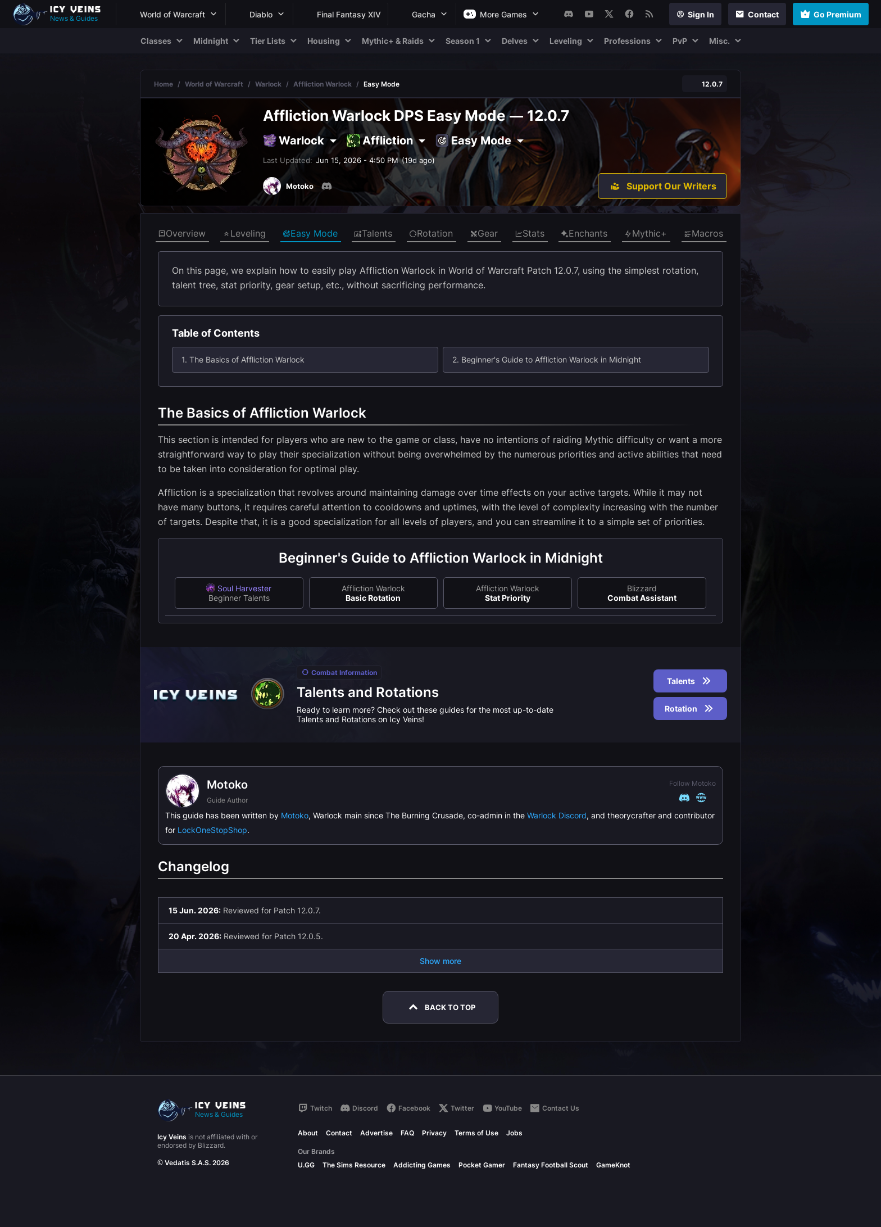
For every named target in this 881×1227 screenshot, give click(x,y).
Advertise (376, 1133)
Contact (339, 1133)
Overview (182, 234)
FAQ (407, 1133)
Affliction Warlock (322, 84)
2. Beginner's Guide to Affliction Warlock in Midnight (546, 359)
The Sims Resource (354, 1165)
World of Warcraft (214, 84)
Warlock (268, 84)
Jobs (514, 1133)
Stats (529, 234)
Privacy (434, 1133)
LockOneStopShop (212, 830)
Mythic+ (645, 234)
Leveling (244, 234)
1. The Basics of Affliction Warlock (243, 359)
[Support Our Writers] (662, 186)
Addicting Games (422, 1165)
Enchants (584, 234)
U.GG (306, 1165)
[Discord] (326, 186)
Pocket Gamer (481, 1165)
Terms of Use (476, 1133)
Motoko (294, 815)
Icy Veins (172, 1137)
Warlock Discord (557, 815)
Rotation (431, 234)
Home (163, 84)
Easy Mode (310, 234)
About (308, 1133)
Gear (484, 234)
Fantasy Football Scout (550, 1165)
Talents (373, 234)
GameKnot (613, 1165)
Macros (703, 234)
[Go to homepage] (61, 14)
